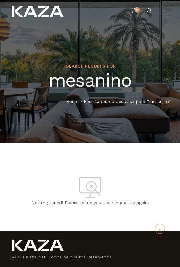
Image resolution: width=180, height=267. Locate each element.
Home (72, 101)
